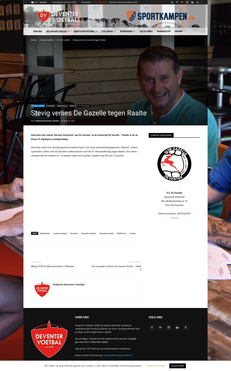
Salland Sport (62, 106)
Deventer (74, 233)
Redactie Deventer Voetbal (47, 121)
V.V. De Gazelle (63, 40)
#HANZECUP (163, 31)
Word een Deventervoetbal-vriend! (123, 2)
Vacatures (146, 31)
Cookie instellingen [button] (155, 365)
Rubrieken (127, 31)
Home (33, 40)
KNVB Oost (121, 233)
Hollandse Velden (99, 341)
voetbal (132, 233)
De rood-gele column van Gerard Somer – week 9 (116, 268)
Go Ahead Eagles (58, 31)
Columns (108, 31)
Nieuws (37, 31)
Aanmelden (86, 2)
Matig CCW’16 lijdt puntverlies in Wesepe (52, 266)
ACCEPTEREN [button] (177, 366)
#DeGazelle (45, 233)
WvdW (178, 31)
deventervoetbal (106, 233)
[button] (172, 2)
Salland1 (73, 106)
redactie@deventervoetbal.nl (118, 355)
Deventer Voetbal (88, 233)
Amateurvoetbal (85, 31)
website (174, 217)
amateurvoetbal (60, 233)
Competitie (51, 106)
